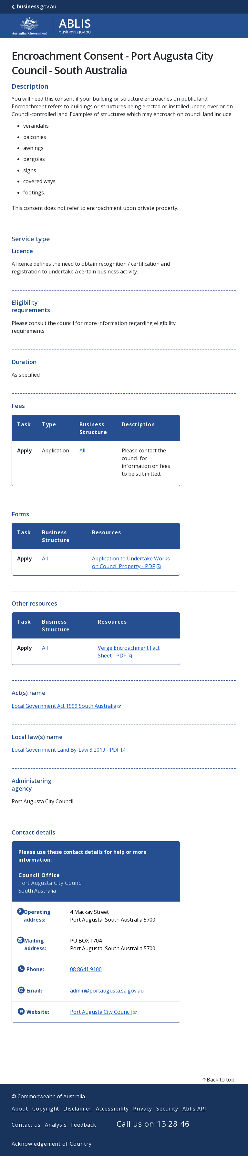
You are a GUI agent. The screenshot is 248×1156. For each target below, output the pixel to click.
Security (167, 1118)
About (20, 1118)
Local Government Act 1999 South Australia (66, 705)
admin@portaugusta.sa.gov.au (107, 990)
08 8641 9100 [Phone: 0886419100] (86, 969)
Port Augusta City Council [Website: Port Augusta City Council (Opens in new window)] (103, 1012)
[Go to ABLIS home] (51, 26)
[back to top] (124, 1090)
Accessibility (112, 1118)
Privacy (142, 1118)
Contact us (26, 1135)
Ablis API (194, 1118)
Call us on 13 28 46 (153, 1134)
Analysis (56, 1135)
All (82, 450)
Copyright (45, 1118)
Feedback (83, 1135)
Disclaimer (77, 1118)
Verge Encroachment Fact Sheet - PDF (129, 651)
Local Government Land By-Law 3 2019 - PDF (68, 749)
